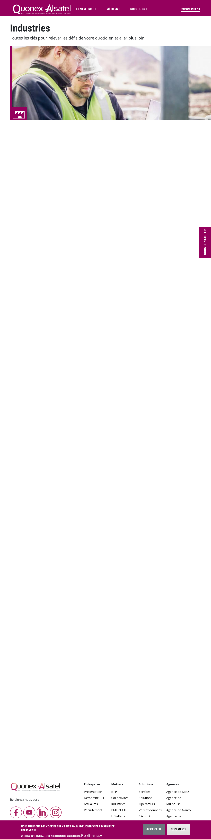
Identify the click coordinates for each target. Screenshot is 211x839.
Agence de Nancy (178, 810)
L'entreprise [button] (85, 9)
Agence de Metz (177, 792)
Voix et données (150, 810)
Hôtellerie (118, 816)
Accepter (153, 830)
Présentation (93, 792)
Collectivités (119, 798)
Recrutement (93, 810)
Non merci (178, 830)
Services (145, 792)
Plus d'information (92, 836)
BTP (114, 792)
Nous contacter (205, 242)
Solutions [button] (137, 9)
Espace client (190, 9)
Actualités (91, 804)
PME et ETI (118, 810)
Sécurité (144, 816)
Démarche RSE (94, 798)
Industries (118, 804)
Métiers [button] (112, 9)
